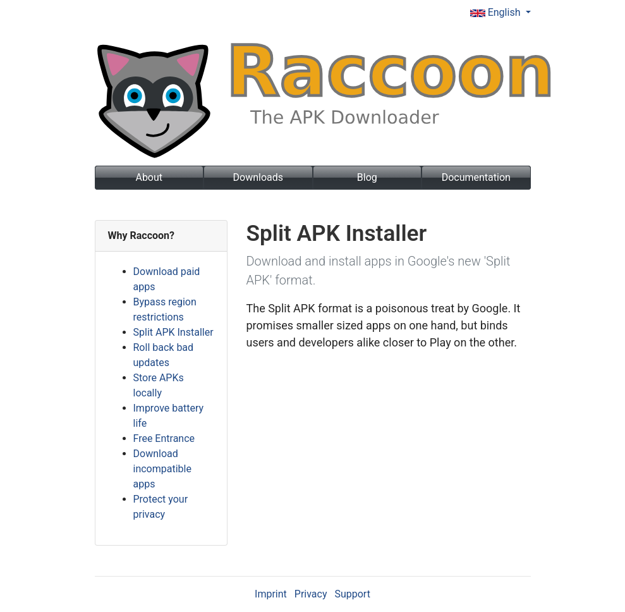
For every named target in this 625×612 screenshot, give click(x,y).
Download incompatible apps (162, 469)
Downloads (258, 177)
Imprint (271, 594)
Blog (367, 177)
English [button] (496, 12)
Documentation (476, 177)
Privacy (310, 594)
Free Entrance (164, 438)
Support (352, 594)
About (148, 177)
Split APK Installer (173, 332)
